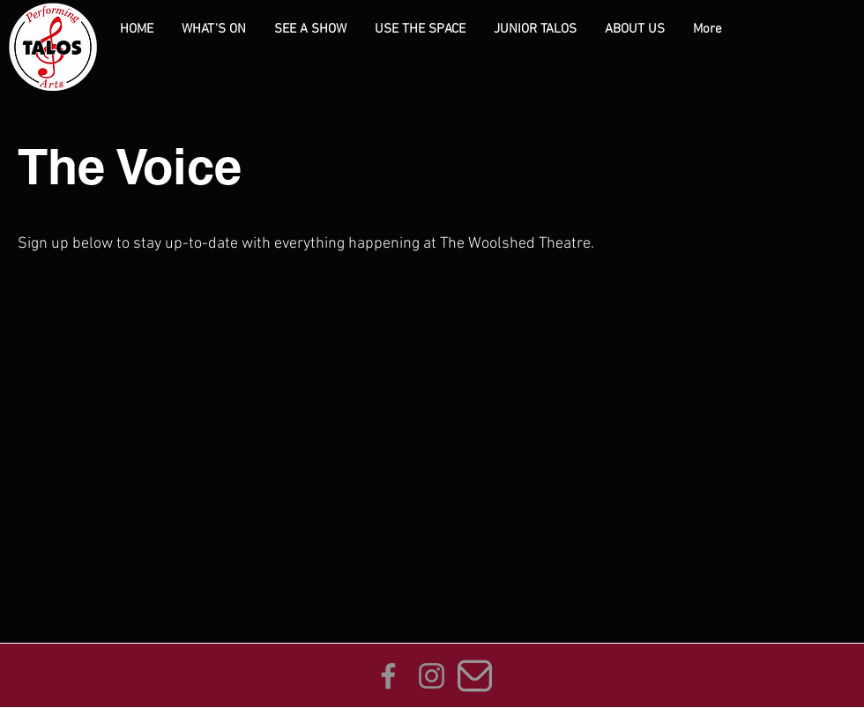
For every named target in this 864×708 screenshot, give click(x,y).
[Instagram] (431, 676)
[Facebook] (388, 676)
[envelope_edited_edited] (475, 676)
